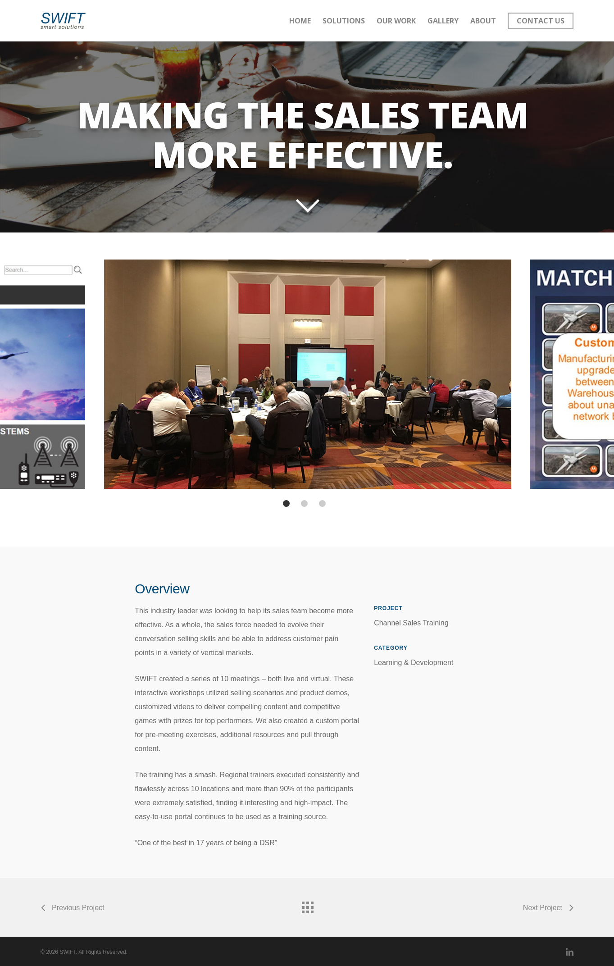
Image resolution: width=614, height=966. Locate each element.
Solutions (344, 21)
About (483, 21)
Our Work (396, 21)
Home (300, 21)
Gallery (443, 21)
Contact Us (540, 21)
